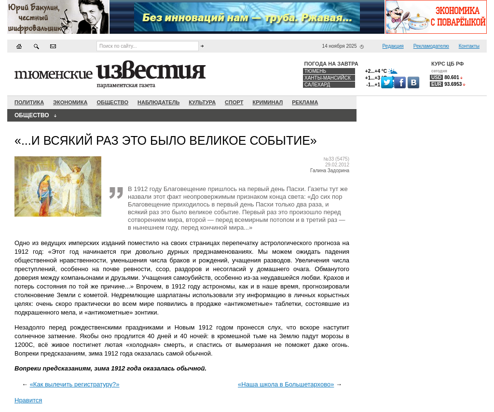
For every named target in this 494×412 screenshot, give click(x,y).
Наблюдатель (158, 102)
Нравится (28, 400)
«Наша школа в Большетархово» (286, 384)
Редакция (393, 46)
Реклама (305, 102)
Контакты (469, 46)
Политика (29, 102)
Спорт (234, 102)
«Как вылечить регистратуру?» (75, 384)
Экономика (70, 102)
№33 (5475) (336, 159)
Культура (202, 102)
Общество (112, 102)
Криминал (267, 102)
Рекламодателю (431, 46)
